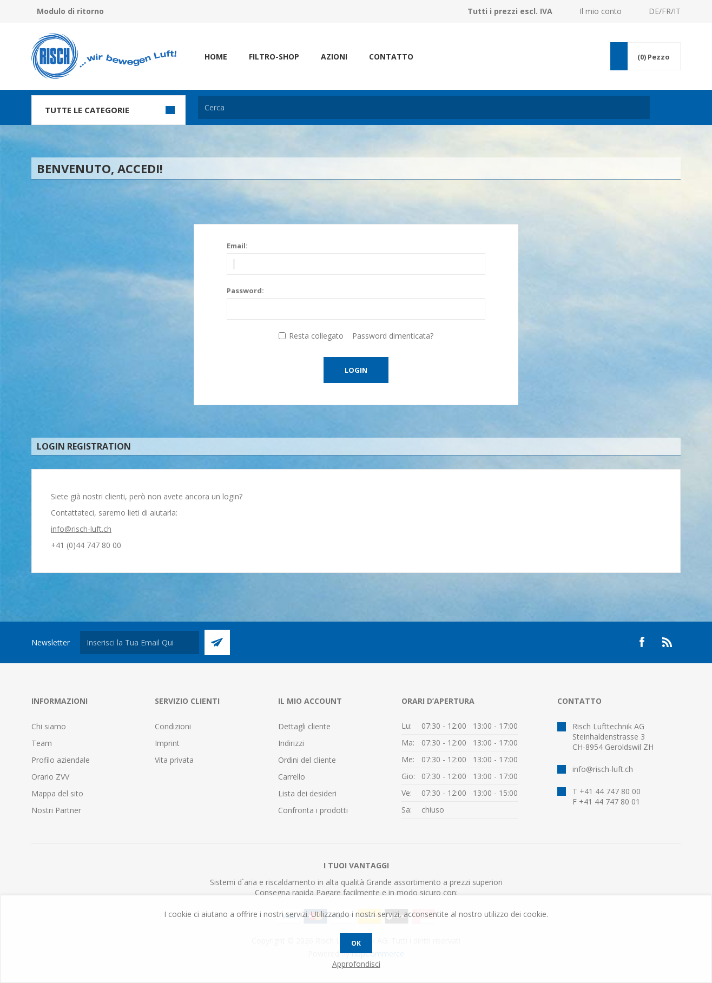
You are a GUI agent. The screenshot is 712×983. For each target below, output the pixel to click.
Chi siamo (48, 726)
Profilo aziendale (60, 760)
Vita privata (174, 760)
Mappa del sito (57, 793)
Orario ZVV (50, 776)
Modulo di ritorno (70, 11)
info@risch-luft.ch (81, 529)
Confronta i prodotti (313, 810)
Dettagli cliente (304, 726)
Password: (245, 290)
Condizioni (173, 726)
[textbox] (424, 107)
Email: (237, 245)
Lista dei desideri (307, 793)
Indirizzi (291, 743)
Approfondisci (356, 964)
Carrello (291, 776)
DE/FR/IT (665, 11)
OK (356, 943)
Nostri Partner (56, 810)
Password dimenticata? (392, 336)
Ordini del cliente (307, 760)
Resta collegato (316, 336)
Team (41, 743)
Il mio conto (600, 11)
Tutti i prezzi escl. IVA (509, 11)
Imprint (167, 743)
